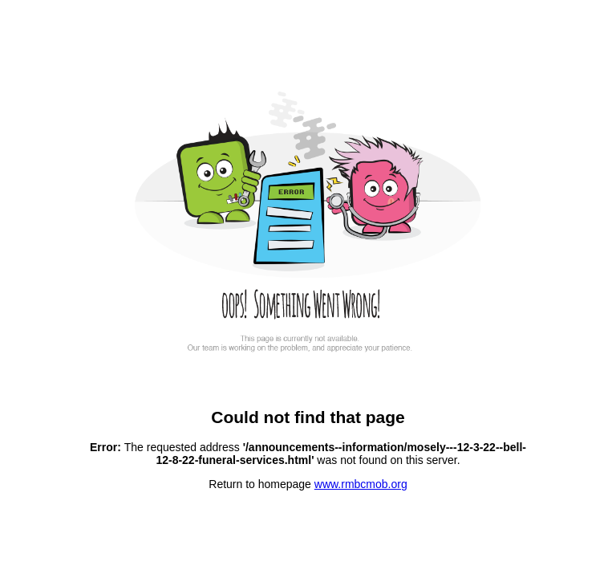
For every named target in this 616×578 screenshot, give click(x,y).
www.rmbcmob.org (360, 484)
